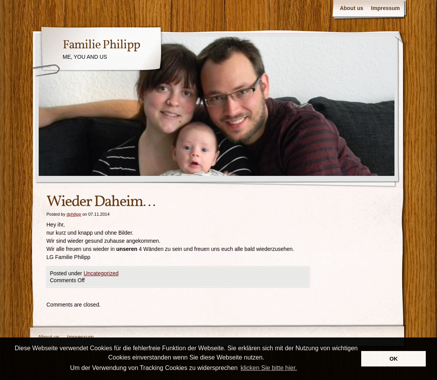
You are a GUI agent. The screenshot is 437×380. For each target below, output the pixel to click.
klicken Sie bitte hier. (269, 368)
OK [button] (393, 359)
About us (352, 8)
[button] (301, 368)
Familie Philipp (101, 45)
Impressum (385, 8)
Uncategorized (101, 273)
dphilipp (74, 214)
